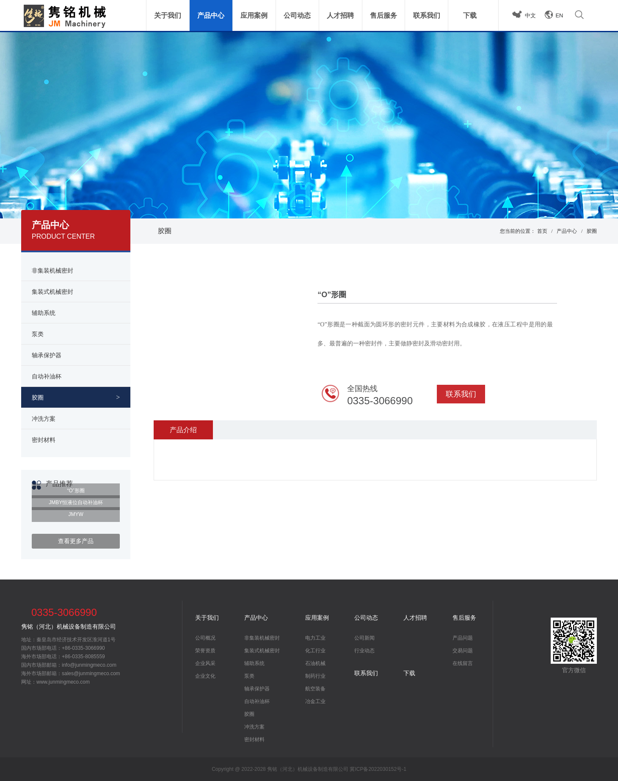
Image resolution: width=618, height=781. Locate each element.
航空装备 (315, 689)
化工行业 (315, 651)
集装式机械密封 (262, 651)
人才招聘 (415, 617)
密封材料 (254, 739)
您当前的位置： (517, 231)
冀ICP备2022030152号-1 (378, 769)
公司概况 (205, 638)
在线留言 (462, 663)
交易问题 (462, 651)
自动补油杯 (257, 701)
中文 (530, 15)
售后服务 (464, 617)
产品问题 (462, 638)
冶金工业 (315, 701)
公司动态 (366, 617)
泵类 (249, 676)
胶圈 (164, 231)
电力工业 (315, 638)
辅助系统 (254, 663)
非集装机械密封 (262, 638)
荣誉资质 (205, 651)
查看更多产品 (76, 541)
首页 (542, 231)
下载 (409, 673)
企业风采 (205, 663)
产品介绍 (183, 429)
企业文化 (205, 676)
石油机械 (315, 663)
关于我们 (207, 617)
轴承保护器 (257, 689)
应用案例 (317, 617)
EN (559, 15)
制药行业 (315, 676)
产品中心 (567, 231)
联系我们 (461, 394)
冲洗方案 (254, 727)
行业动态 (364, 651)
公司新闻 (364, 638)
